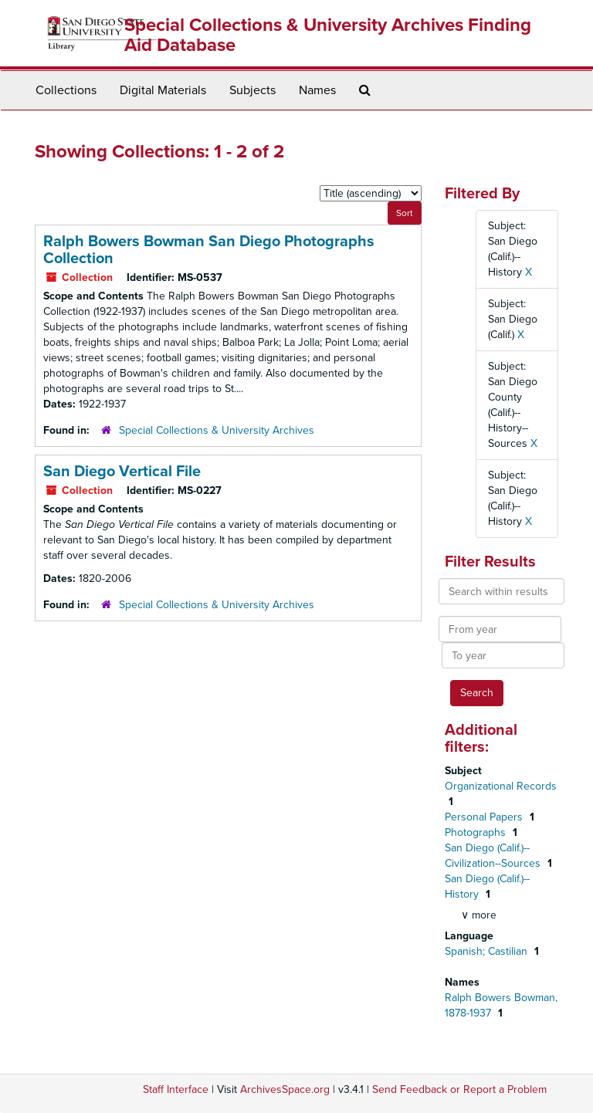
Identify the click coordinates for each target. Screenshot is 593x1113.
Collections (66, 90)
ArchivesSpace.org (285, 1089)
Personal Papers (485, 817)
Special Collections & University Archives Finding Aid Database (327, 35)
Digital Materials (163, 90)
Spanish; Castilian (487, 951)
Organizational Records (501, 786)
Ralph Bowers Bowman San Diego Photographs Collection (208, 250)
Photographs (477, 832)
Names (317, 90)
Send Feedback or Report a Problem (459, 1089)
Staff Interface (175, 1089)
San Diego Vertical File (122, 471)
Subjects (252, 90)
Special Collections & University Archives (216, 430)
